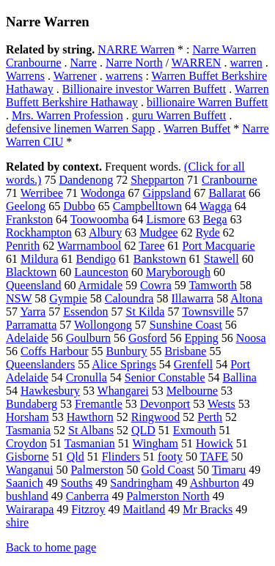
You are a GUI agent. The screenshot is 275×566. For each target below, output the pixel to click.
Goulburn (88, 338)
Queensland (34, 285)
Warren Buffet (197, 128)
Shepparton (157, 180)
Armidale (100, 285)
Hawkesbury (50, 390)
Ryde (208, 232)
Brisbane (186, 351)
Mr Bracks (207, 509)
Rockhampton (39, 232)
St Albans (91, 430)
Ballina (240, 377)
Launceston (101, 272)
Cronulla (86, 377)
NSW (19, 298)
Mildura (40, 259)
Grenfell (193, 364)
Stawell (221, 259)
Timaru (229, 469)
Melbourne (192, 390)
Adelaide (27, 338)
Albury (105, 232)
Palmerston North (167, 496)
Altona (246, 298)
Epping (202, 338)
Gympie (68, 298)
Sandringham (141, 483)
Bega (215, 219)
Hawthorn (90, 417)
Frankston (29, 219)
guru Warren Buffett (179, 115)
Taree (151, 245)
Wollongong (103, 325)
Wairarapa (30, 509)
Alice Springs (124, 364)
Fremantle (98, 404)
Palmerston (96, 469)
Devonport (165, 404)
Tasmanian (90, 443)
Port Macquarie (219, 245)
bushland (27, 496)
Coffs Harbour (55, 351)
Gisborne (27, 456)
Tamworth (212, 285)
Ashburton (215, 483)
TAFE (214, 456)
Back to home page (51, 547)
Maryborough (178, 272)
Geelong (25, 206)
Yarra (32, 311)
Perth (209, 417)
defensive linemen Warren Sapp (80, 128)
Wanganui (29, 469)
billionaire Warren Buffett (207, 102)
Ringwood (155, 417)
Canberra (87, 496)
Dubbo (79, 206)
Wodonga (103, 193)
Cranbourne (229, 180)
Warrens (25, 76)
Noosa (251, 338)
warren (246, 62)
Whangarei (123, 390)
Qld (75, 456)
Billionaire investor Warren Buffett (144, 89)
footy (170, 456)
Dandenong (86, 180)
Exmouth (194, 430)
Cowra (156, 285)
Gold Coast (167, 469)
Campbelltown (147, 206)
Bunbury (126, 351)
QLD (143, 430)
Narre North (134, 62)
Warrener (75, 76)
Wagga (215, 206)
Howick (214, 443)
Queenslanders (40, 364)
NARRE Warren (136, 49)
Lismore (165, 219)
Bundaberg (31, 404)
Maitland (144, 509)
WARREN (196, 62)
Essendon (85, 311)
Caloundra (129, 298)
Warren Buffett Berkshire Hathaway (137, 95)
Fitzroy (88, 509)
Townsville (208, 311)
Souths (77, 483)
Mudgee (158, 232)
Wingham (155, 443)
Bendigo (96, 259)
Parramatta (31, 325)
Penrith (23, 245)
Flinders (121, 456)
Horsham (27, 417)
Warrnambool (89, 245)
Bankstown (159, 259)
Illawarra (192, 298)
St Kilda (145, 311)
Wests (221, 404)
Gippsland (167, 193)
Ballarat (227, 193)
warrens (124, 76)
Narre (83, 62)
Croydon (26, 443)
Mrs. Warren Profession (67, 115)
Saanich (24, 483)
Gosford (147, 338)
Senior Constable (165, 377)
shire (17, 522)
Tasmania (28, 430)
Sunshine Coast (186, 325)
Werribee (42, 193)
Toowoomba (99, 219)
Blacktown (31, 272)
